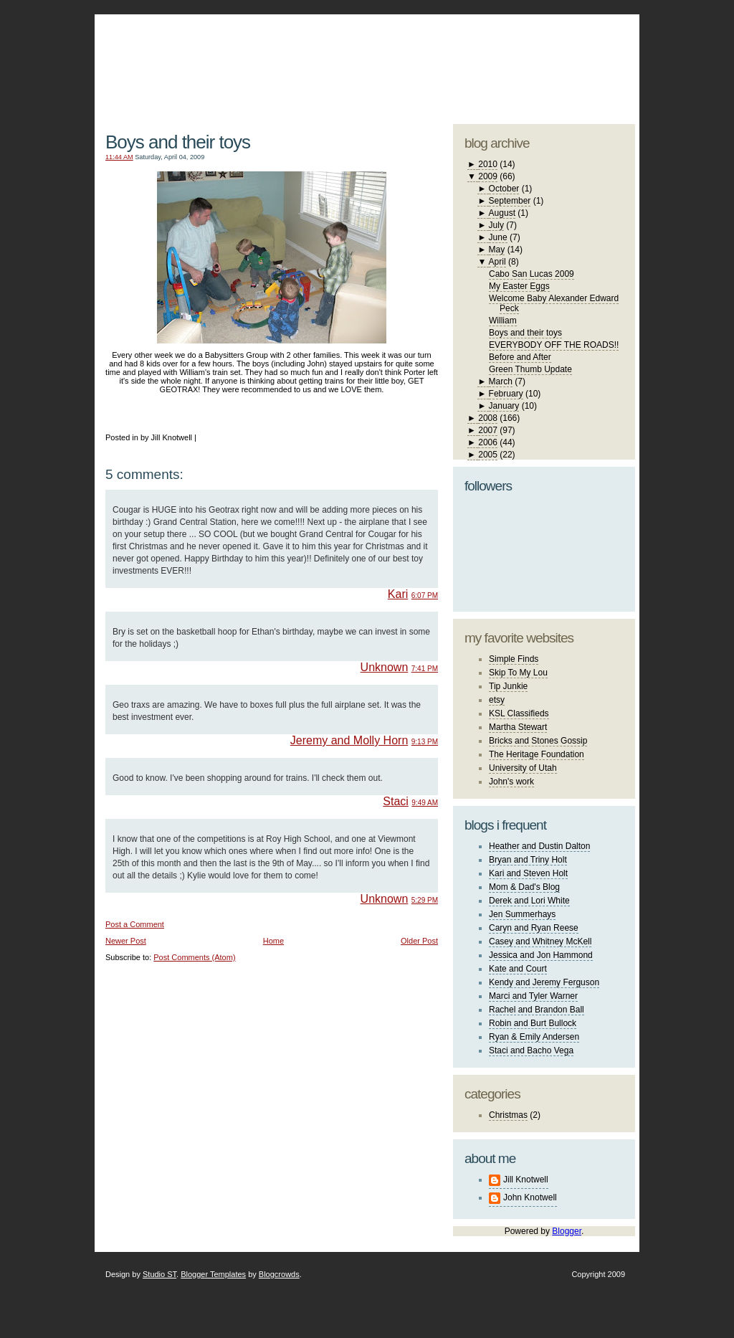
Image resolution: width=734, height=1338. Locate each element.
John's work (511, 782)
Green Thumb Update (530, 369)
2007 (487, 430)
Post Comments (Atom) (194, 957)
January (504, 406)
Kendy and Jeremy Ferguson (544, 982)
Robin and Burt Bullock (532, 1023)
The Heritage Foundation (536, 754)
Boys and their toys (177, 142)
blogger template (581, 50)
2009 (487, 176)
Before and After (520, 357)
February (506, 394)
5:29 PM (424, 900)
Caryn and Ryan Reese (533, 928)
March (501, 381)
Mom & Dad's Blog (524, 887)
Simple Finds (513, 659)
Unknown (385, 667)
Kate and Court (518, 969)
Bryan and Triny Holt (528, 860)
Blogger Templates (213, 1274)
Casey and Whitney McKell (540, 941)
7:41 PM (424, 669)
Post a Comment (134, 924)
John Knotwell (530, 1197)
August (502, 213)
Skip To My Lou (518, 673)
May (497, 250)
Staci (396, 801)
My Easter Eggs (519, 286)
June (498, 237)
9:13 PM (424, 742)
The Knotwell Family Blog (268, 57)
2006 (487, 442)
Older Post (419, 940)
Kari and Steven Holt (528, 873)
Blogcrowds (279, 1274)
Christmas (508, 1115)
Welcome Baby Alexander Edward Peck (554, 303)
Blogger (566, 1231)
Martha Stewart (518, 727)
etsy (497, 700)
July (496, 225)
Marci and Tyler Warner (533, 996)
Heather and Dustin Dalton (539, 846)
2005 (487, 455)
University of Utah (523, 768)
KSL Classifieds (519, 713)
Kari (398, 594)
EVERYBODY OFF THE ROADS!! (554, 345)
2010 (487, 164)
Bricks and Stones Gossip (538, 741)
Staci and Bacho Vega (531, 1050)
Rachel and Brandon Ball (536, 1010)
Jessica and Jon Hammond (541, 955)
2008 (487, 418)
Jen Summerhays (522, 914)
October (504, 189)
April (497, 262)
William (503, 320)
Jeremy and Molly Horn (349, 740)
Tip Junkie (508, 686)
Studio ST (159, 1274)
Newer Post (125, 940)
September (510, 201)
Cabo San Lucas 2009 (531, 274)
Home (273, 940)
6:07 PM (424, 595)
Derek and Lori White (529, 901)
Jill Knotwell (525, 1180)
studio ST (523, 62)
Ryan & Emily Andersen (534, 1037)
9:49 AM (424, 803)
